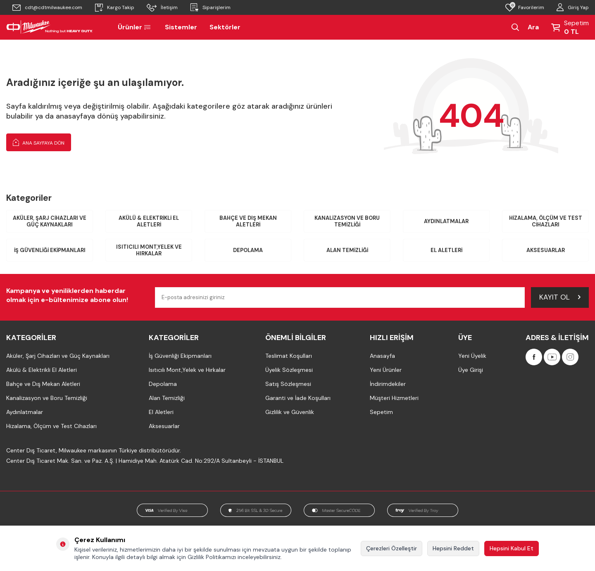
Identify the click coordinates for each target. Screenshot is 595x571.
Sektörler (224, 27)
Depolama (248, 250)
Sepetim (381, 412)
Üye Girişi (470, 370)
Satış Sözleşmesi (288, 384)
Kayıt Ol (560, 297)
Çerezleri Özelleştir (391, 548)
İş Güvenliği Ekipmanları (49, 250)
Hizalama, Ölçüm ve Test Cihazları (545, 221)
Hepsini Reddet (453, 548)
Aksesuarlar (545, 250)
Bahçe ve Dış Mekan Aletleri (248, 221)
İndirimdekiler (388, 384)
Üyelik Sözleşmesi (289, 370)
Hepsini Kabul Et (511, 548)
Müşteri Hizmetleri (394, 398)
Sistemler (181, 27)
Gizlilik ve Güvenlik (289, 412)
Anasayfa (382, 356)
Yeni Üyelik (472, 356)
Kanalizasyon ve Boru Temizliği (347, 221)
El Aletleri (446, 250)
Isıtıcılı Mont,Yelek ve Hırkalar (149, 250)
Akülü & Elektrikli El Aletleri (149, 221)
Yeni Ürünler (386, 370)
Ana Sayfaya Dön (38, 142)
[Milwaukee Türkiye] (49, 27)
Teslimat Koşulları (288, 356)
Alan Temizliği (347, 250)
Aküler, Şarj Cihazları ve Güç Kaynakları (50, 221)
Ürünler (135, 27)
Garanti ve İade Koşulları (298, 398)
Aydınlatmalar (446, 221)
